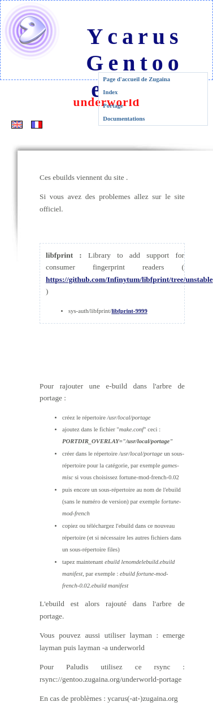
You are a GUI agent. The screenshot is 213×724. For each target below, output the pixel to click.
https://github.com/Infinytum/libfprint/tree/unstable (129, 279)
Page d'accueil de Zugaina (136, 79)
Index (110, 92)
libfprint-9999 (129, 311)
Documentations (124, 119)
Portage (113, 106)
